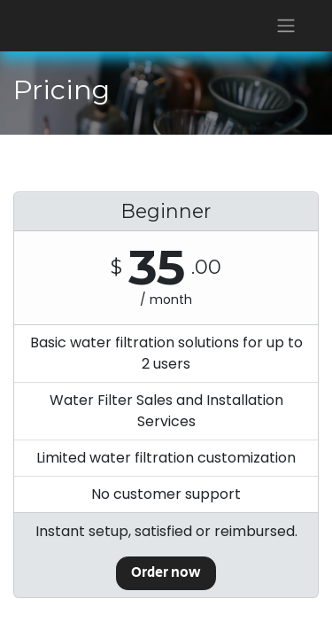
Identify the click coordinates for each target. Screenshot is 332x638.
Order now (166, 573)
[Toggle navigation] (286, 25)
